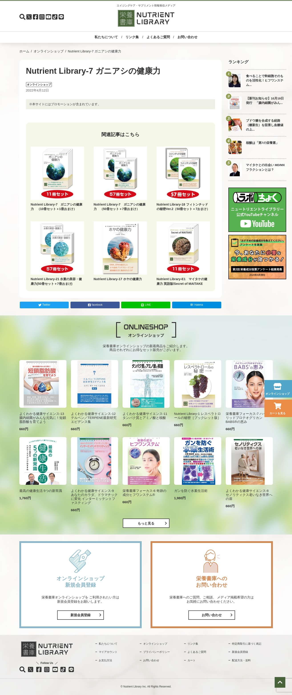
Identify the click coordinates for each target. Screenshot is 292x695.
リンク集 (132, 37)
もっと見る (146, 523)
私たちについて (106, 37)
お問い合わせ (187, 37)
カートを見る (278, 413)
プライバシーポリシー (156, 651)
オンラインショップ (278, 393)
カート (191, 660)
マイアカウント (108, 651)
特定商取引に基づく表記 (246, 643)
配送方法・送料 (241, 660)
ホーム (24, 51)
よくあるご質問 (158, 37)
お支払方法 (105, 660)
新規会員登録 (80, 615)
